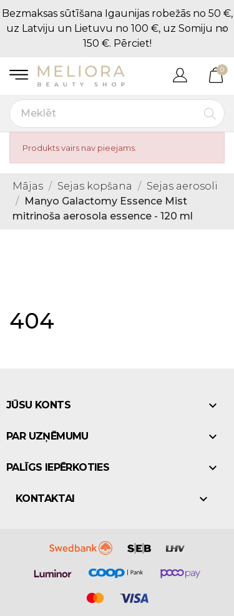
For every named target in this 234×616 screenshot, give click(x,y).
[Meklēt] (117, 113)
